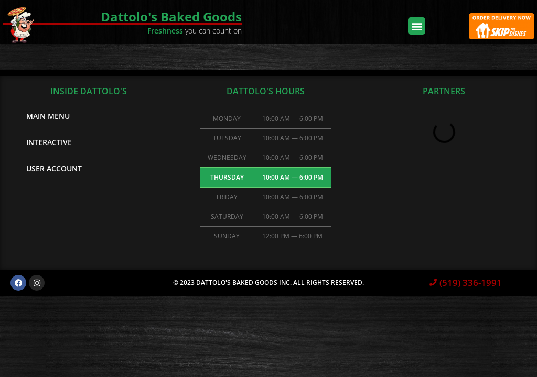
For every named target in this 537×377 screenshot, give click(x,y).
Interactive (49, 142)
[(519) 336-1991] (433, 282)
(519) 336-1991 (470, 282)
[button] (416, 26)
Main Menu (48, 116)
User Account (54, 168)
